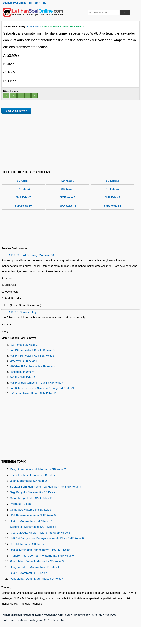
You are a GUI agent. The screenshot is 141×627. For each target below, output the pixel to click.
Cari (125, 12)
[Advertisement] (70, 141)
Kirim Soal (64, 614)
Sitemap (97, 614)
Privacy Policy (81, 614)
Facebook (21, 620)
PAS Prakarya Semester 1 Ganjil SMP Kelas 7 (36, 382)
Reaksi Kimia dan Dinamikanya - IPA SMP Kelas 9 (41, 550)
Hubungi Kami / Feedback (40, 614)
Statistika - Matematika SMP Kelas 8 (33, 527)
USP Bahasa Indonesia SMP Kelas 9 (33, 515)
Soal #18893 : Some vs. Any (19, 312)
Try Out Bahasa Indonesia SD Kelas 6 (33, 475)
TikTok (65, 620)
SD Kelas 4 (23, 189)
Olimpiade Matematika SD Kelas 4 (31, 509)
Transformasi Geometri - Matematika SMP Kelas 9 (42, 555)
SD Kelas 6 (112, 189)
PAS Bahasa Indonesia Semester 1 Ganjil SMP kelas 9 (41, 388)
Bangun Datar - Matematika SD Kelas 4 (34, 567)
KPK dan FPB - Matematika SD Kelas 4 (32, 366)
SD (30, 2)
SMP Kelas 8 (68, 197)
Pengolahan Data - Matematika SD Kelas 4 (37, 578)
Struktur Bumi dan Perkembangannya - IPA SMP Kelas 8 (45, 486)
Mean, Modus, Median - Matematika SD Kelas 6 (40, 532)
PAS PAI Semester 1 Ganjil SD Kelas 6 (32, 355)
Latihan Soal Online (14, 2)
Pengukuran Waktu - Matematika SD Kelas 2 (38, 469)
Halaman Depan (12, 614)
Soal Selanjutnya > (16, 110)
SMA (45, 2)
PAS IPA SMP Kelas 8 (22, 377)
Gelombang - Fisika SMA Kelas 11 (31, 498)
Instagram (35, 620)
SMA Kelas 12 (112, 205)
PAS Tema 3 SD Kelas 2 (23, 344)
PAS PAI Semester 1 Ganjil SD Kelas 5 (32, 350)
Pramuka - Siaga (20, 503)
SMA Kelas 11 (67, 205)
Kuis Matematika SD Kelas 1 (28, 544)
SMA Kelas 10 (23, 205)
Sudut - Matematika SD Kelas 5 (29, 573)
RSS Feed (110, 614)
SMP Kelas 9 (34, 26)
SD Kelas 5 (67, 189)
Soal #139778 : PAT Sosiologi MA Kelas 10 (28, 255)
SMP (37, 2)
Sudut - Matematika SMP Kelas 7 (31, 521)
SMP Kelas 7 (23, 197)
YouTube (53, 620)
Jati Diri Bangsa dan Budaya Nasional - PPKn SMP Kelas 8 (47, 538)
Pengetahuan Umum (21, 371)
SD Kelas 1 (23, 180)
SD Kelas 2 (67, 180)
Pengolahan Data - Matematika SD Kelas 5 (37, 561)
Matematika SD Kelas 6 (23, 361)
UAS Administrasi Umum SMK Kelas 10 (32, 393)
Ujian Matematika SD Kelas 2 (28, 480)
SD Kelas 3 (112, 180)
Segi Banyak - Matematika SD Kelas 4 (34, 492)
